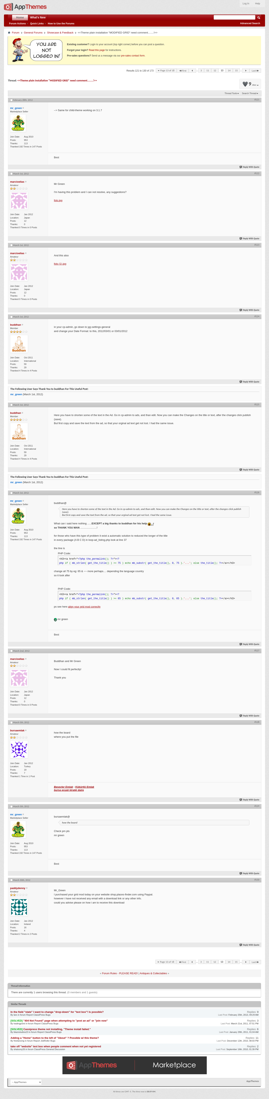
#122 (257, 173)
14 (229, 70)
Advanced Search (250, 23)
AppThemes (252, 1081)
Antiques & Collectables (153, 973)
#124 (257, 316)
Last (255, 70)
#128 (257, 722)
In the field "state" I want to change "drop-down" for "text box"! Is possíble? (57, 1011)
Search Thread (249, 93)
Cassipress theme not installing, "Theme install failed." (57, 1029)
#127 (257, 650)
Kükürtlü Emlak (84, 786)
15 (236, 70)
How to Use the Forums (61, 23)
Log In (246, 3)
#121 (257, 99)
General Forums (33, 32)
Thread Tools (231, 93)
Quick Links (37, 23)
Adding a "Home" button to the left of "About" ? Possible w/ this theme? (55, 1037)
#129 (257, 806)
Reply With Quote (249, 167)
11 (207, 70)
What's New (38, 17)
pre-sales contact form (133, 55)
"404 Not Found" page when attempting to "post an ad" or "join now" (65, 1020)
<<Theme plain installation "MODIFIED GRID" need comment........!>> (57, 80)
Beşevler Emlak (63, 786)
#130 (257, 879)
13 (222, 70)
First (183, 70)
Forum (15, 32)
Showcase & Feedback (60, 32)
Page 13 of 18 (167, 70)
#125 (257, 404)
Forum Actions (17, 23)
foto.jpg (58, 200)
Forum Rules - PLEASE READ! (120, 973)
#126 (257, 492)
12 (214, 70)
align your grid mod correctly (84, 606)
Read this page (97, 50)
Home (20, 17)
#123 (257, 244)
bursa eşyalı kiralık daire (69, 790)
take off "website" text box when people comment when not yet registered (56, 1046)
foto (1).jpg (60, 263)
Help (257, 3)
